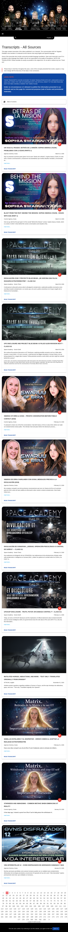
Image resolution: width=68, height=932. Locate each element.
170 (40, 917)
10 (31, 893)
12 (38, 893)
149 (19, 914)
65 (24, 901)
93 (54, 903)
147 (10, 914)
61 (10, 901)
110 (56, 906)
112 (64, 906)
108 (47, 906)
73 (51, 901)
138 (40, 911)
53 (48, 898)
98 (6, 906)
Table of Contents (10, 102)
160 (66, 914)
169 (36, 917)
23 (10, 895)
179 (27, 919)
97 (3, 906)
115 (10, 909)
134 (23, 911)
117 (19, 909)
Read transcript (10, 169)
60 (6, 901)
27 (24, 895)
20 (65, 893)
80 (10, 903)
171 (44, 917)
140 (49, 911)
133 (19, 911)
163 (10, 917)
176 (66, 917)
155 (44, 914)
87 (34, 903)
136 (32, 911)
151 (27, 914)
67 (30, 901)
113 (2, 909)
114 (6, 909)
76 (61, 901)
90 (44, 903)
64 (20, 901)
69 (37, 901)
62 (13, 901)
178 (23, 919)
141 (53, 911)
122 (40, 909)
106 (39, 906)
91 (48, 903)
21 (3, 895)
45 (20, 898)
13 (41, 893)
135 (27, 911)
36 (54, 895)
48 (30, 898)
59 (3, 901)
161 (2, 917)
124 (49, 909)
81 (13, 903)
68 (34, 901)
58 (65, 898)
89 (41, 903)
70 (41, 901)
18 (58, 893)
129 (2, 911)
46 (24, 898)
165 (19, 917)
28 (27, 895)
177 (19, 919)
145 (2, 914)
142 (57, 911)
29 (30, 895)
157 (53, 914)
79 (6, 903)
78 (3, 903)
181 (36, 919)
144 (66, 911)
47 (27, 898)
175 (61, 917)
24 (13, 895)
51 (41, 898)
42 (10, 898)
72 (48, 901)
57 (61, 898)
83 (20, 903)
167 (27, 917)
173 (53, 917)
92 (51, 903)
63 (17, 901)
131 (10, 911)
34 (48, 895)
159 (61, 914)
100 (13, 906)
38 (61, 895)
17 (55, 893)
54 (51, 898)
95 (61, 903)
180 (31, 919)
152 (32, 914)
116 (15, 909)
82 (17, 903)
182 (40, 919)
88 (37, 903)
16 (51, 893)
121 (36, 909)
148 (15, 914)
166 (23, 917)
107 (43, 906)
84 (24, 903)
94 (58, 903)
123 (44, 909)
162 (6, 917)
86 (30, 903)
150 (23, 914)
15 (48, 893)
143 (61, 911)
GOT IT (56, 928)
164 (15, 917)
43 (13, 898)
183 (44, 919)
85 (27, 903)
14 (44, 893)
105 (35, 906)
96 (65, 903)
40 (3, 898)
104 (30, 906)
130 (6, 911)
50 (37, 898)
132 (15, 911)
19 (62, 893)
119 (27, 909)
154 (40, 914)
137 (36, 911)
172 (49, 917)
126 (57, 909)
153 (36, 914)
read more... (7, 163)
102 (22, 906)
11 (34, 893)
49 (34, 898)
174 (57, 917)
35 (51, 895)
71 (44, 901)
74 (54, 901)
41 (6, 898)
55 (54, 898)
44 (17, 898)
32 (41, 895)
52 (44, 898)
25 (17, 895)
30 (34, 895)
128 (66, 909)
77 (65, 901)
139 (44, 911)
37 (58, 895)
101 (18, 906)
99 (10, 906)
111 (60, 906)
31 (37, 895)
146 (6, 914)
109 (52, 906)
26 (20, 895)
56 (58, 898)
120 (32, 909)
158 (57, 914)
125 (53, 909)
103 (26, 906)
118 (23, 909)
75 (58, 901)
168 (32, 917)
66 (27, 901)
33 (44, 895)
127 (61, 909)
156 (49, 914)
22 (6, 895)
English (50, 38)
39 (65, 895)
